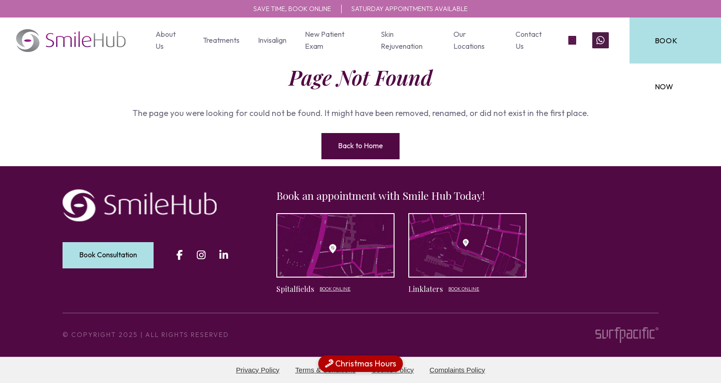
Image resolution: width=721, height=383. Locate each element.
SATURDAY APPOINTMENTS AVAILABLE (416, 8)
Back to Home (360, 145)
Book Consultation (108, 254)
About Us (165, 40)
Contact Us (527, 40)
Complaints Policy (457, 370)
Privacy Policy (258, 370)
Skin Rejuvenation (401, 40)
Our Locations (467, 40)
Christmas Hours (360, 363)
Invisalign (272, 40)
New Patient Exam (324, 40)
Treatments (220, 40)
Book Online (335, 289)
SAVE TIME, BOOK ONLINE (282, 8)
